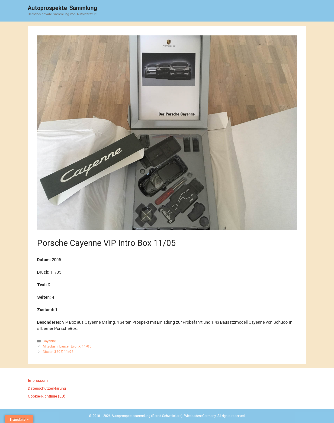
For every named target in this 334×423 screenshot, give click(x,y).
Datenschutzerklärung (47, 388)
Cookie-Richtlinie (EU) (46, 396)
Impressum (38, 380)
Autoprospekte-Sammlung (62, 8)
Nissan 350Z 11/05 (58, 352)
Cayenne (49, 341)
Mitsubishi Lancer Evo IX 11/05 (67, 346)
